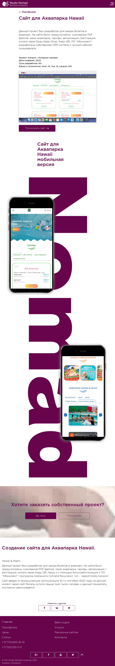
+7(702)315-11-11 (12, 647)
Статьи (6, 637)
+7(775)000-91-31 (13, 642)
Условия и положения (11, 663)
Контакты (61, 637)
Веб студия (62, 622)
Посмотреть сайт (37, 128)
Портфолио (9, 627)
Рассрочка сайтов (66, 632)
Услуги (59, 627)
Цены (5, 632)
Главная (7, 621)
